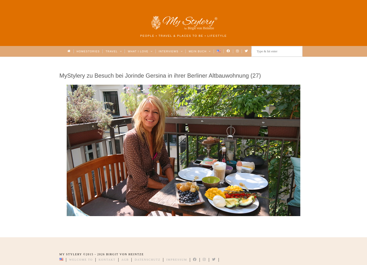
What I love (140, 51)
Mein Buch (200, 51)
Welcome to (81, 259)
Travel (114, 51)
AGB (125, 259)
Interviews (171, 51)
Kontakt (107, 259)
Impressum (176, 259)
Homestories (88, 51)
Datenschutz (147, 259)
